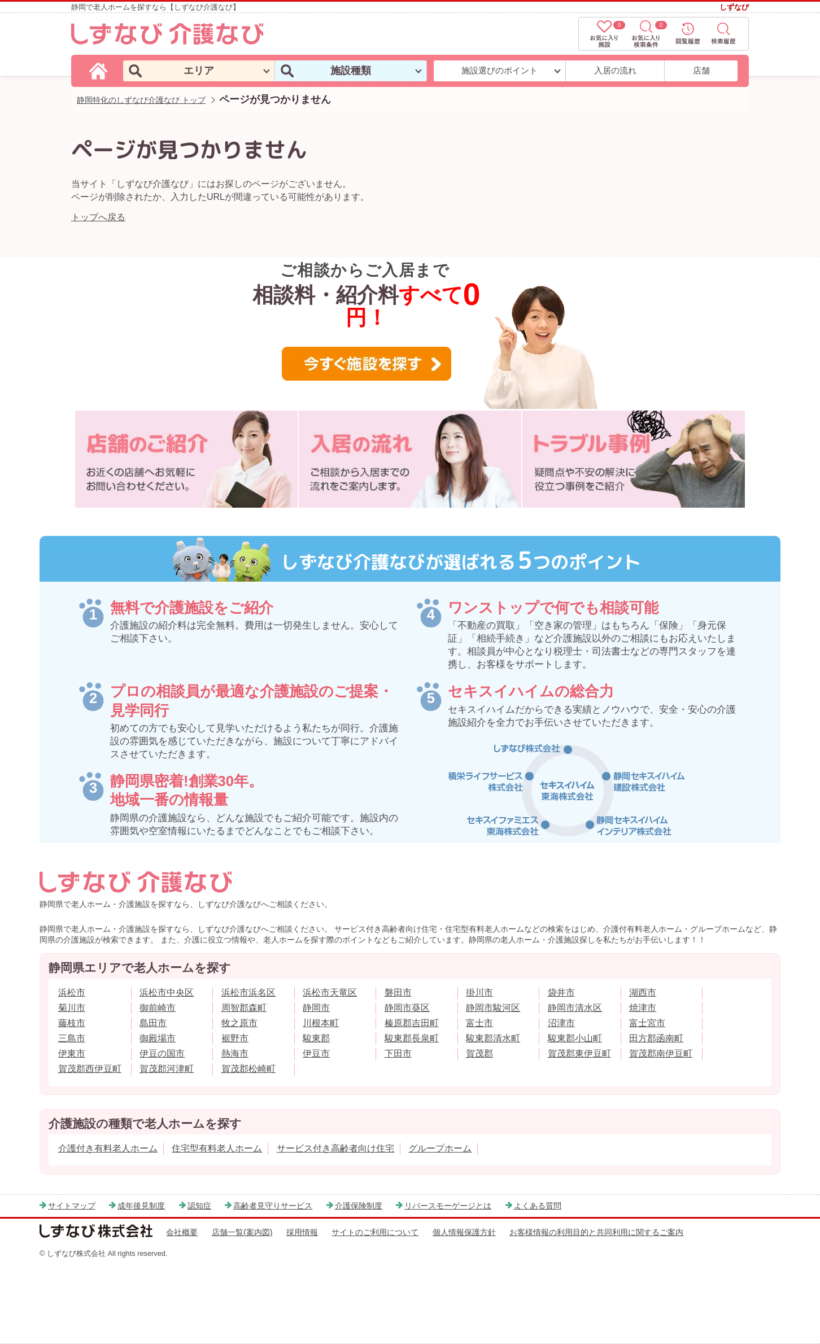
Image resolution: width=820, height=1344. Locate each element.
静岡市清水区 (575, 1008)
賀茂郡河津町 (166, 1069)
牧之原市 (239, 1023)
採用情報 (302, 1232)
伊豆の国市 (162, 1053)
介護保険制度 (358, 1205)
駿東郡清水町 (493, 1038)
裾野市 (234, 1038)
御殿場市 (157, 1038)
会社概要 (182, 1232)
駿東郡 (316, 1038)
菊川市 (71, 1008)
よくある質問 (537, 1205)
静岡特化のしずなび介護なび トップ (141, 99)
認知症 (199, 1205)
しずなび (734, 7)
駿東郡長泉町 (412, 1038)
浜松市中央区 (166, 992)
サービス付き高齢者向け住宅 (335, 1148)
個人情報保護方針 (464, 1232)
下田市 (398, 1053)
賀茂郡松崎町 (248, 1069)
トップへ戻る (98, 217)
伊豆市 (316, 1053)
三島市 (71, 1038)
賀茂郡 (479, 1053)
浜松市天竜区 (330, 992)
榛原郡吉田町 (412, 1023)
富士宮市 (647, 1023)
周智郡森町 (244, 1008)
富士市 (479, 1023)
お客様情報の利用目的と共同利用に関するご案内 (596, 1232)
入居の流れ (615, 70)
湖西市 (642, 992)
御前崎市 (157, 1008)
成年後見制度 (141, 1205)
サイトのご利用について (375, 1232)
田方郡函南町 (656, 1038)
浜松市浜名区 (248, 992)
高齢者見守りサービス (272, 1205)
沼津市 (561, 1023)
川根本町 (321, 1023)
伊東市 (71, 1053)
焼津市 (642, 1008)
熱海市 (234, 1053)
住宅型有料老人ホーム (217, 1148)
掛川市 (479, 992)
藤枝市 (71, 1023)
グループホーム (440, 1148)
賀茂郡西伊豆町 (89, 1069)
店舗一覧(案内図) (242, 1232)
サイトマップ (71, 1205)
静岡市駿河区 (493, 1008)
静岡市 (316, 1008)
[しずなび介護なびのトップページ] (100, 70)
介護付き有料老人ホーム (108, 1148)
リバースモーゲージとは (447, 1205)
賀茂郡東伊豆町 (579, 1053)
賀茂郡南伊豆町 (660, 1053)
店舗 (701, 70)
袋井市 (561, 992)
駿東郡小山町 (575, 1038)
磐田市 (398, 992)
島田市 (153, 1023)
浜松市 (71, 992)
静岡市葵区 (407, 1008)
